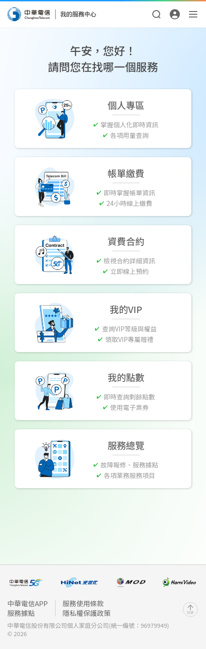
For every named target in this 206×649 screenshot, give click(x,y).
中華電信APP (27, 603)
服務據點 (21, 613)
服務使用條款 (83, 603)
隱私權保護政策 (86, 613)
